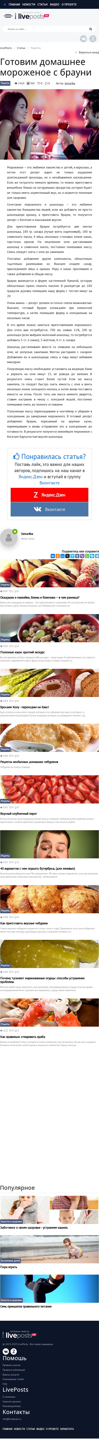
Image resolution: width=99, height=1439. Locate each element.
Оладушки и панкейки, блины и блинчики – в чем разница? (39, 597)
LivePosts (6, 48)
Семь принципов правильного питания (26, 1306)
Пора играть (8, 1267)
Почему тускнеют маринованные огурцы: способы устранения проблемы (42, 980)
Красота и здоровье (11, 1221)
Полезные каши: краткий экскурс (22, 652)
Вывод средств (11, 1374)
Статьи (42, 4)
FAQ (5, 1383)
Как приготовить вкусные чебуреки (24, 923)
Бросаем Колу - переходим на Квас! (24, 707)
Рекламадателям (12, 1406)
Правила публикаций (14, 1369)
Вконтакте (50, 483)
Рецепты (5, 83)
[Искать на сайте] (49, 29)
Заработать (67, 1429)
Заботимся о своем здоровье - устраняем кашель (34, 1228)
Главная (12, 4)
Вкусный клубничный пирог (18, 814)
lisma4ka (70, 83)
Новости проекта (12, 1401)
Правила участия (12, 1365)
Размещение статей (13, 1379)
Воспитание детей (10, 1260)
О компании (9, 1396)
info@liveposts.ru (12, 1419)
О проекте (69, 4)
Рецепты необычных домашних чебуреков (29, 762)
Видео (54, 4)
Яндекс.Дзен (31, 476)
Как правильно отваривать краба (22, 1037)
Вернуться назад (87, 52)
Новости (28, 4)
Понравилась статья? (49, 456)
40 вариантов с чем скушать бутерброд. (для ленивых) (37, 869)
